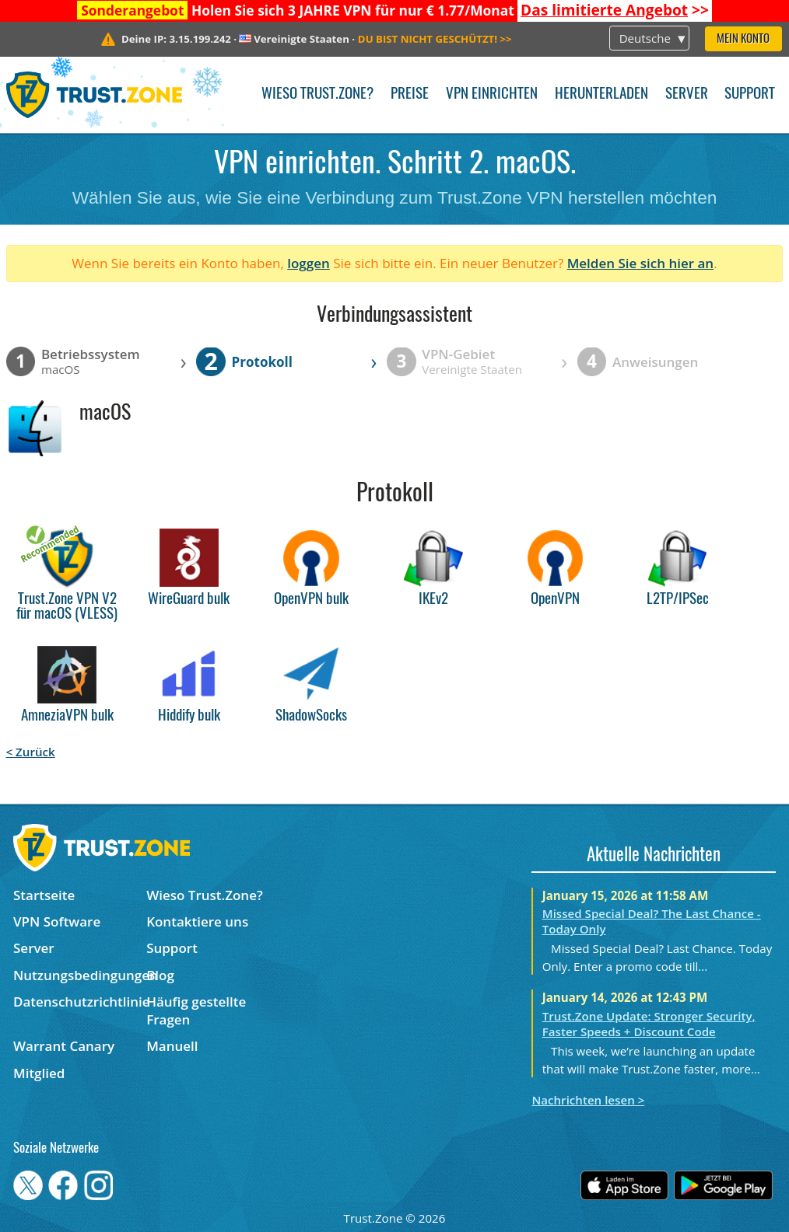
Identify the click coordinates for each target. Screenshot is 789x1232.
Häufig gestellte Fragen (196, 1010)
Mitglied (39, 1073)
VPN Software (56, 921)
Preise (410, 94)
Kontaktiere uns (197, 921)
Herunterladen (601, 94)
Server (686, 94)
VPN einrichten (492, 94)
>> (615, 10)
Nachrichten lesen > (587, 1100)
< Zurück (30, 751)
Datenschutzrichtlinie (79, 1001)
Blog (160, 975)
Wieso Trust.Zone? (317, 94)
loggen (308, 263)
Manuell (172, 1046)
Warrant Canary (63, 1046)
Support (749, 94)
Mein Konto (743, 39)
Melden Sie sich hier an (640, 263)
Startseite (44, 895)
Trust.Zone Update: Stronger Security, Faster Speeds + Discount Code (649, 1023)
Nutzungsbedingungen (79, 975)
